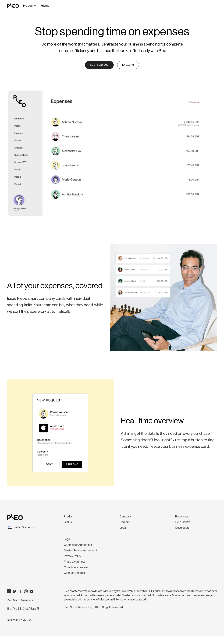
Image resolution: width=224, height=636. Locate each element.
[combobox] (26, 527)
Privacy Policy (72, 556)
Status (68, 522)
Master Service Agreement (80, 550)
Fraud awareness (75, 561)
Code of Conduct (74, 572)
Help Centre (182, 522)
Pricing (44, 6)
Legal (123, 527)
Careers (125, 522)
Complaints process (76, 567)
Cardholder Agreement (78, 544)
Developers (182, 527)
